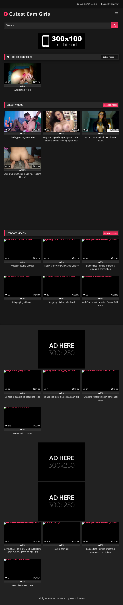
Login (104, 4)
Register (115, 4)
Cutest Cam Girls (27, 13)
